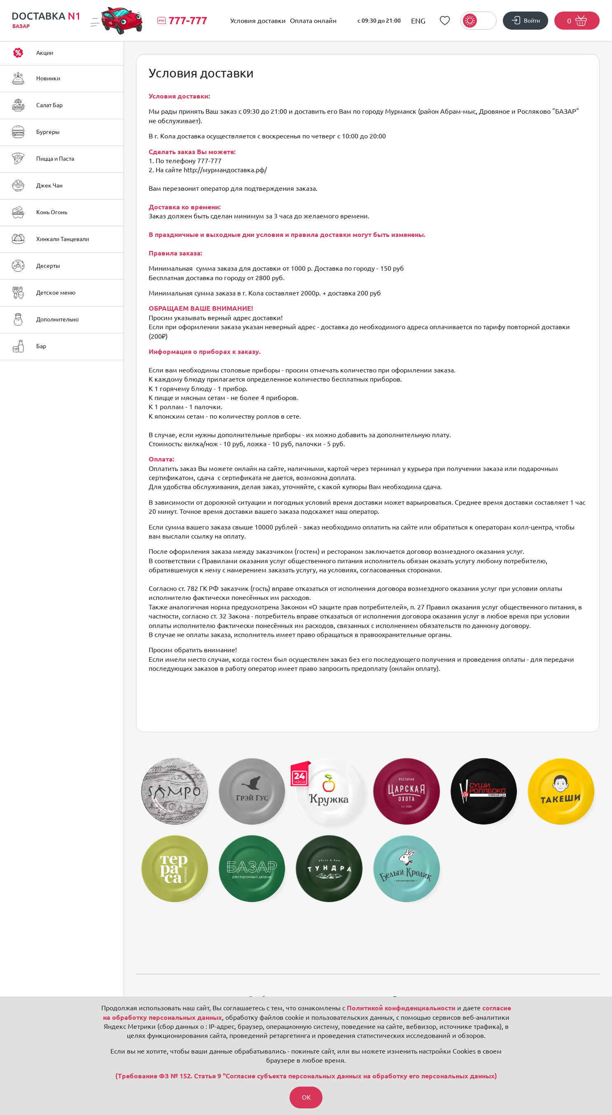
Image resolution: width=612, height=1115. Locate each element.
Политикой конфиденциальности (401, 1007)
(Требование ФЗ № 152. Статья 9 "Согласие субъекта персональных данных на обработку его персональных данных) (306, 1075)
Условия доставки (258, 20)
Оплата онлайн (313, 20)
